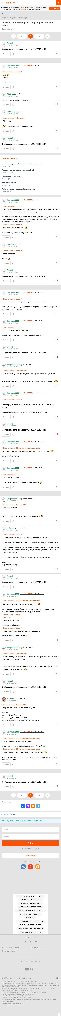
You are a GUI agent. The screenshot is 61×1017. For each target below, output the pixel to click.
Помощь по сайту (9, 951)
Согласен (55, 8)
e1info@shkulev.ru (52, 999)
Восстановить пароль (30, 849)
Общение (5, 18)
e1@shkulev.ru (26, 997)
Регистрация (30, 856)
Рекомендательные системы (11, 1005)
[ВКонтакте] (23, 866)
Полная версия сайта (11, 948)
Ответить (6, 54)
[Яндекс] (30, 866)
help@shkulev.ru (17, 1003)
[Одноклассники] (37, 866)
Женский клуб (22, 18)
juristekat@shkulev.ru (8, 1001)
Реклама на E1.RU (38, 948)
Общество (13, 18)
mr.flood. (10, 699)
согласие (23, 9)
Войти (30, 843)
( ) (14, 365)
